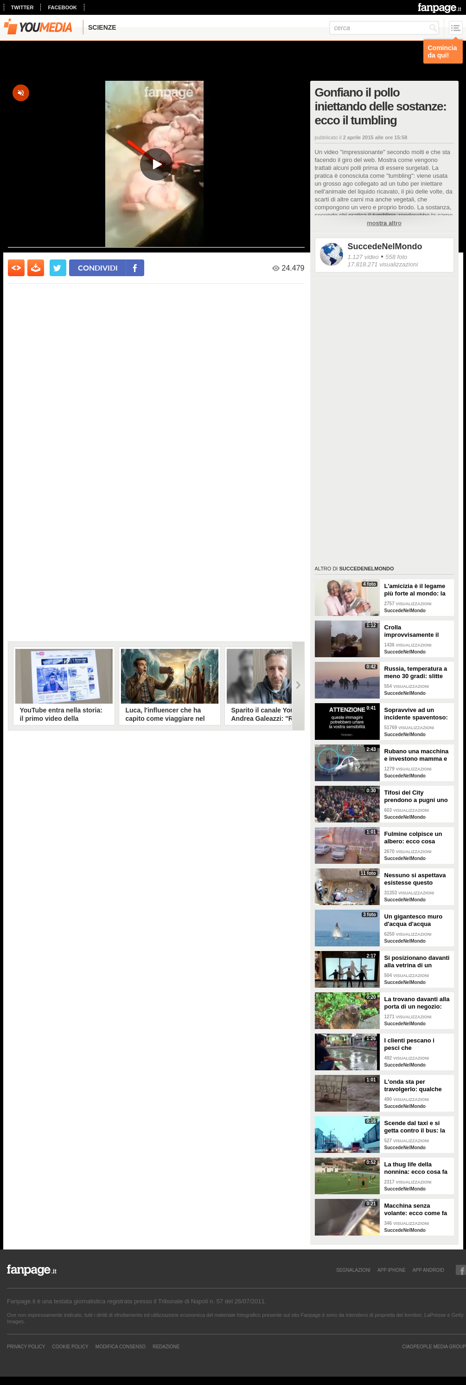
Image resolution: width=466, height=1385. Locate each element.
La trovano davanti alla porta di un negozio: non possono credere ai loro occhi (417, 1003)
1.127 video (363, 256)
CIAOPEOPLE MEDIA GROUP (434, 1346)
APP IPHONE (391, 1270)
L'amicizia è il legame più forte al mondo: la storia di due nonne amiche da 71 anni (415, 589)
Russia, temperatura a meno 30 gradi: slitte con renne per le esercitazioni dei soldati (415, 672)
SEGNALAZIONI (353, 1270)
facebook (62, 7)
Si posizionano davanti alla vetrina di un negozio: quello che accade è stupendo (417, 961)
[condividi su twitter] (58, 267)
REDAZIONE (166, 1346)
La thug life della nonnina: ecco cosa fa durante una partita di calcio (416, 1168)
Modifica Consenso (121, 1346)
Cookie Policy (70, 1346)
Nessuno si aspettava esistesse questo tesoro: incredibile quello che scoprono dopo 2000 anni (415, 879)
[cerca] (384, 28)
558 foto (396, 256)
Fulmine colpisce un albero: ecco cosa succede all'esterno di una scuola (415, 837)
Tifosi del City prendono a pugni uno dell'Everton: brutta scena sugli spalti (416, 796)
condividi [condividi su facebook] (98, 267)
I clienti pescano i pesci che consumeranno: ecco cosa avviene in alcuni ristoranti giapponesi (416, 1044)
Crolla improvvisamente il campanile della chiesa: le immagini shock (412, 631)
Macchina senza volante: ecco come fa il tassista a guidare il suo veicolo (415, 1209)
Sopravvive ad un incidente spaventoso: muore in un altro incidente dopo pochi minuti (416, 713)
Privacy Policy (26, 1346)
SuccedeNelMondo (385, 246)
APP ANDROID (428, 1270)
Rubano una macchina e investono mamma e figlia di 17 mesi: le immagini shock (416, 755)
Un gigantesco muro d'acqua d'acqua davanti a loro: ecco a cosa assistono (415, 920)
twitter (22, 7)
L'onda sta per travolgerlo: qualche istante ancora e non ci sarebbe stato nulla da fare (417, 1085)
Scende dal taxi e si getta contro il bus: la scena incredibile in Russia (414, 1127)
